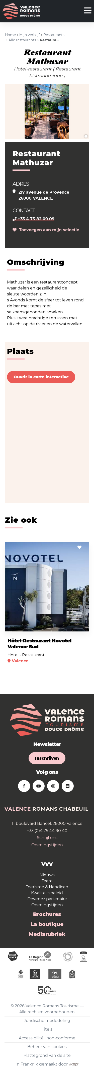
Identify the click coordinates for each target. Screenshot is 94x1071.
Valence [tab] (18, 809)
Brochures (47, 914)
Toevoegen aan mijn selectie (46, 229)
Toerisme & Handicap (47, 887)
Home (10, 35)
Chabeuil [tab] (73, 809)
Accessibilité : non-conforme (47, 1038)
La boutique (47, 924)
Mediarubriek (47, 934)
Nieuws (47, 875)
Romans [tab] (45, 809)
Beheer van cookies (47, 1046)
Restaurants (53, 35)
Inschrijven (47, 758)
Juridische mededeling (47, 1020)
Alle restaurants (22, 40)
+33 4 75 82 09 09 (33, 219)
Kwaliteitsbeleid (47, 893)
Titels (47, 1029)
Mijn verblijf (29, 35)
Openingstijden (47, 845)
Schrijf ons (47, 837)
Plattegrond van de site (47, 1055)
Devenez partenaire (47, 899)
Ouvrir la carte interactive (41, 377)
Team (47, 881)
